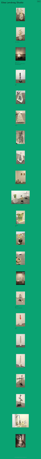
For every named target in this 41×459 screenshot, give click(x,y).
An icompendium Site (24, 457)
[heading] (12, 2)
